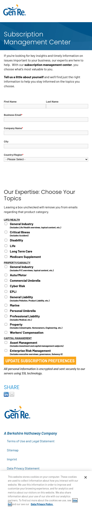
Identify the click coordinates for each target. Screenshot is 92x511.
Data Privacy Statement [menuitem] (23, 468)
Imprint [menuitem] (12, 459)
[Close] (85, 477)
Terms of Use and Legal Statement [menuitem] (30, 441)
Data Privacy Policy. (42, 504)
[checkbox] (46, 241)
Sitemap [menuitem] (12, 450)
